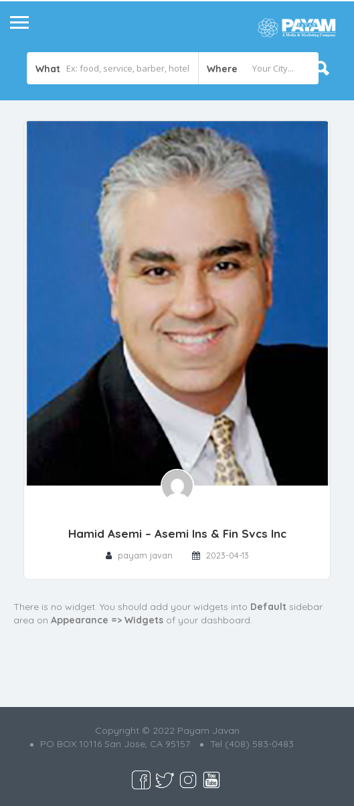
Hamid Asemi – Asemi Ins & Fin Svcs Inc (177, 533)
